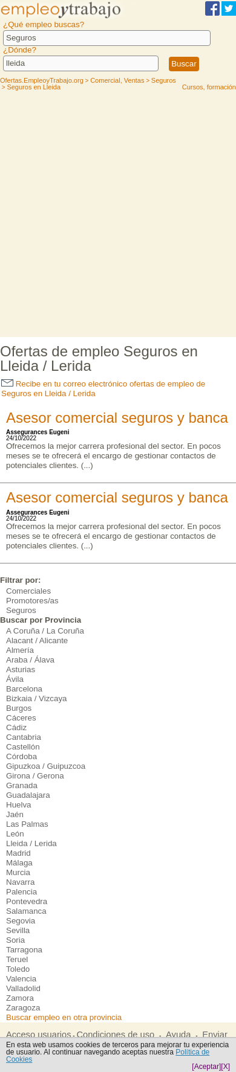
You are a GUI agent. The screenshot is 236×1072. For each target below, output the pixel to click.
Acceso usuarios (38, 1034)
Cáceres (21, 717)
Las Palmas (27, 824)
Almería (20, 650)
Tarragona (24, 949)
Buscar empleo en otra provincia (64, 1017)
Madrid (18, 853)
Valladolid (23, 988)
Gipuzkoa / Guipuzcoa (45, 766)
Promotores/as (32, 600)
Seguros (21, 610)
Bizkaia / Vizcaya (36, 698)
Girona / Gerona (35, 775)
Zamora (20, 998)
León (15, 833)
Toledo (18, 969)
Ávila (15, 679)
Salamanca (26, 911)
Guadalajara (28, 795)
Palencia (21, 891)
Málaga (19, 862)
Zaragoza (23, 1007)
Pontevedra (26, 901)
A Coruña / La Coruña (45, 630)
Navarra (20, 882)
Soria (15, 940)
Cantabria (23, 737)
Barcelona (24, 688)
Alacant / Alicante (37, 640)
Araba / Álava (30, 659)
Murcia (18, 872)
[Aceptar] (206, 1066)
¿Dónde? (19, 49)
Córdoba (21, 756)
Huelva (18, 804)
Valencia (21, 978)
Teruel (17, 959)
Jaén (15, 814)
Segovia (20, 920)
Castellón (23, 746)
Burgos (18, 708)
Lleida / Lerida (31, 843)
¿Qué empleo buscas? (43, 24)
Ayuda (178, 1034)
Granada (22, 785)
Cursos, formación (209, 87)
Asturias (20, 669)
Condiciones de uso (115, 1034)
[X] (225, 1066)
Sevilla (18, 930)
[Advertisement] (118, 213)
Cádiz (16, 727)
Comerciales (28, 590)
